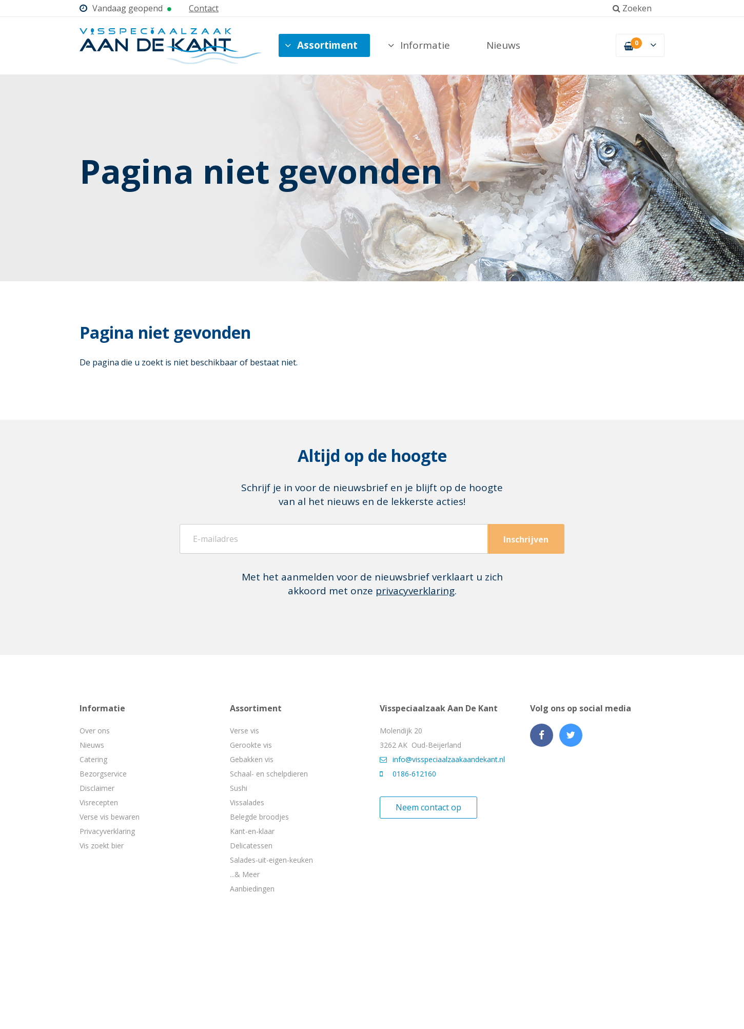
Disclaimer (97, 788)
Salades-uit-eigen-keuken (271, 860)
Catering (93, 759)
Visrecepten (99, 802)
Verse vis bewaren (110, 817)
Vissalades (247, 802)
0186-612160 (408, 774)
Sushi (238, 788)
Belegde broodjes (259, 817)
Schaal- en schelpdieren (269, 774)
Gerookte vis (251, 745)
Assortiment (321, 45)
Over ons (95, 730)
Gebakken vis (251, 759)
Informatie (419, 45)
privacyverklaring (415, 590)
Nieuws (503, 45)
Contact (204, 8)
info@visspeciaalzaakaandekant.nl (442, 759)
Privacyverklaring (107, 831)
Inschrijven (526, 539)
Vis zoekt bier (102, 845)
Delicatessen (251, 845)
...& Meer (245, 874)
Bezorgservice (103, 774)
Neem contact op (428, 807)
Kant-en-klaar (252, 831)
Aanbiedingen (252, 889)
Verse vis (244, 730)
